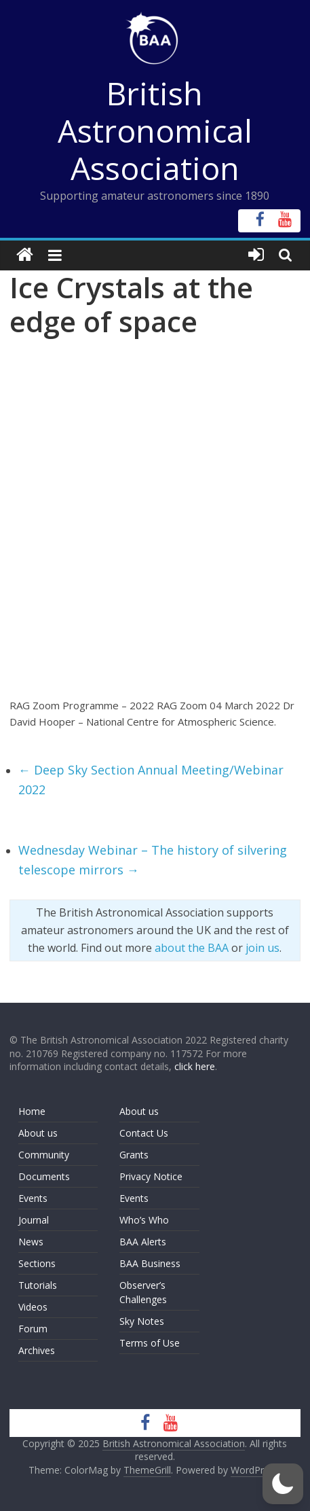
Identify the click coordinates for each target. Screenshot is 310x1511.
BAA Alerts (142, 1241)
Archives (36, 1350)
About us (38, 1132)
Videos (32, 1306)
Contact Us (143, 1132)
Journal (33, 1219)
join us (262, 947)
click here (194, 1066)
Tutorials (37, 1285)
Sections (37, 1263)
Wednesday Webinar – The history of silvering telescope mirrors (152, 860)
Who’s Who (144, 1219)
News (30, 1241)
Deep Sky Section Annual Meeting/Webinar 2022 (151, 780)
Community (43, 1154)
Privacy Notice (150, 1176)
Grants (134, 1154)
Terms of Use (149, 1342)
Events (32, 1198)
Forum (32, 1328)
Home (31, 1111)
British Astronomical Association (155, 130)
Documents (44, 1176)
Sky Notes (141, 1321)
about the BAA (192, 947)
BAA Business (149, 1263)
